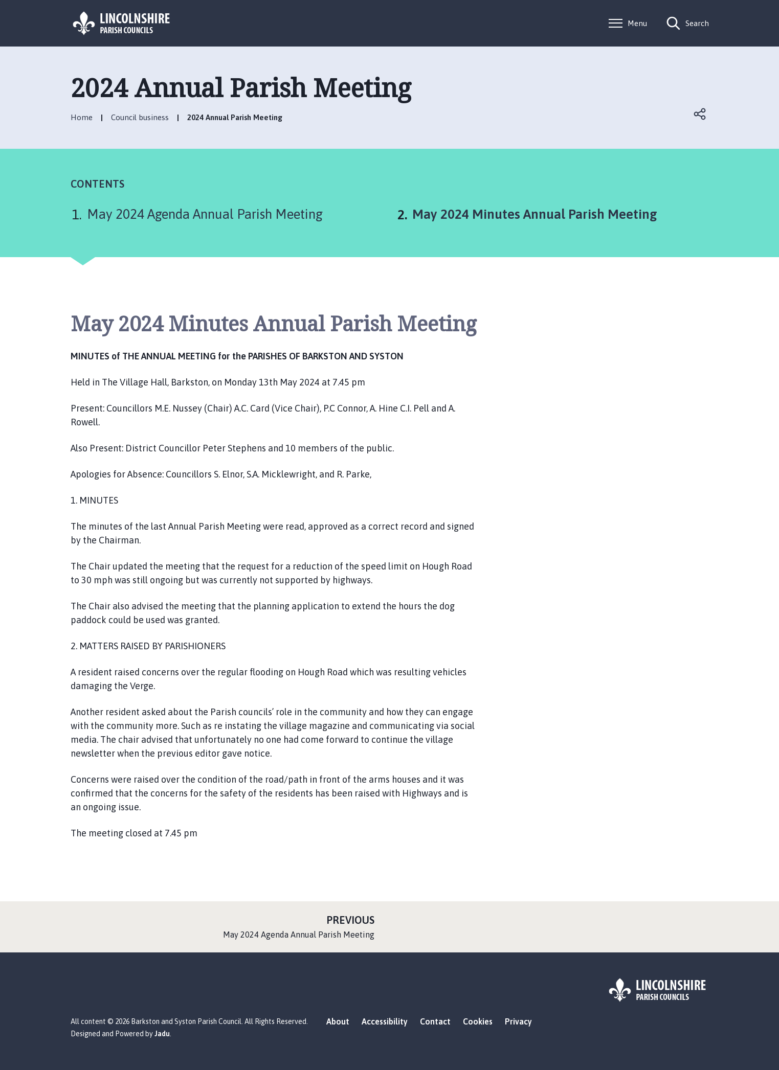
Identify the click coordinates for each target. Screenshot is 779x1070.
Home (82, 117)
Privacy (518, 1021)
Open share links (701, 114)
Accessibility (385, 1021)
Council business (140, 117)
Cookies (478, 1021)
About (337, 1021)
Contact (435, 1021)
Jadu (162, 1034)
